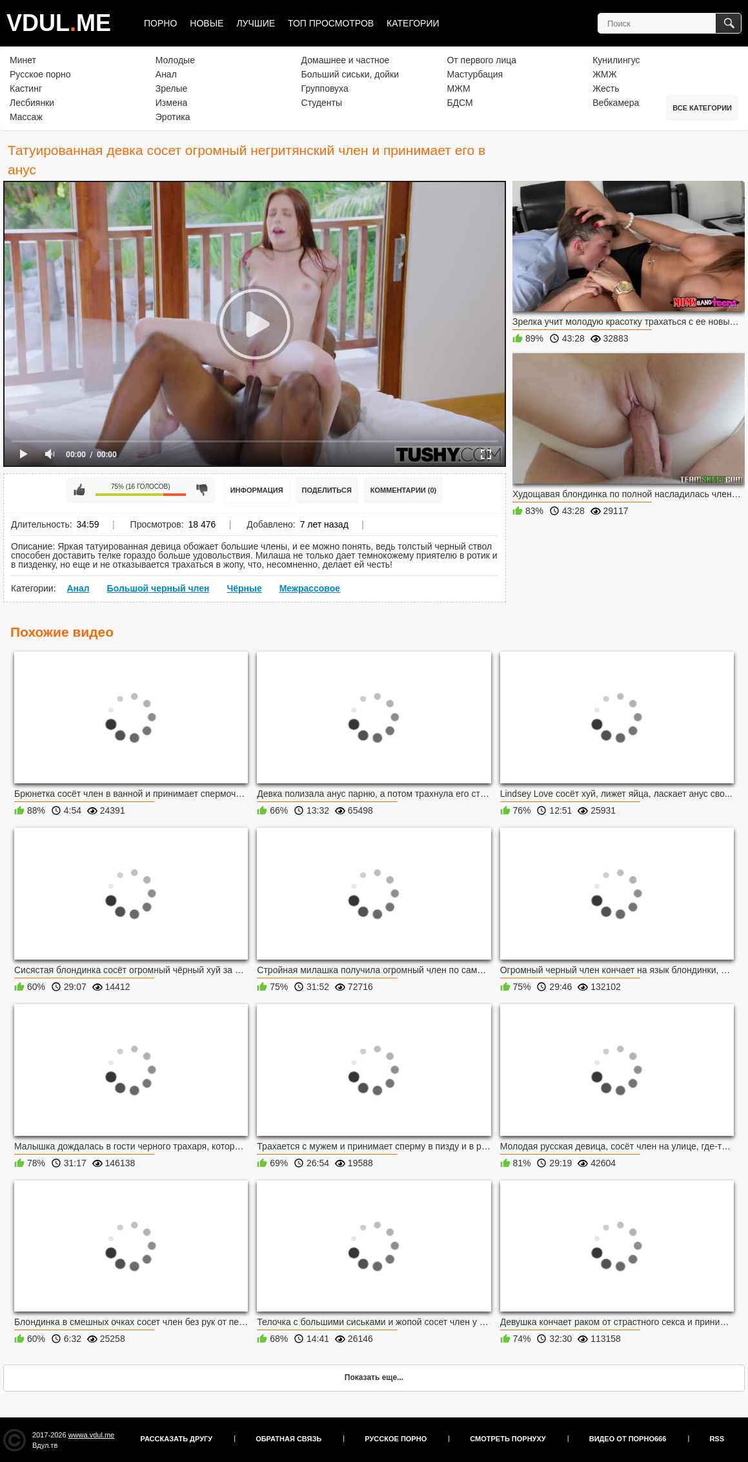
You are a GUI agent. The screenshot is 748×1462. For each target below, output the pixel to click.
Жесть (605, 88)
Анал (166, 74)
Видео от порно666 (628, 1439)
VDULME (58, 23)
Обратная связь (288, 1439)
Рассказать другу (177, 1439)
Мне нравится (79, 490)
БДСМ (459, 103)
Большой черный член (158, 588)
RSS (716, 1439)
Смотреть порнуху (507, 1439)
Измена (171, 103)
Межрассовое (309, 588)
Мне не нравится (202, 490)
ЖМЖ (604, 74)
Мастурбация (475, 74)
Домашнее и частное (345, 60)
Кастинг (26, 88)
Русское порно (40, 74)
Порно (160, 23)
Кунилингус (616, 60)
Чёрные (244, 588)
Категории (413, 23)
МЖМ (458, 88)
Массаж (26, 117)
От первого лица (481, 60)
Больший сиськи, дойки (350, 74)
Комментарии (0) (403, 490)
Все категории (702, 108)
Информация (256, 490)
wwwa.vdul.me (91, 1435)
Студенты (321, 103)
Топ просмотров (331, 23)
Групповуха (325, 88)
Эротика (173, 117)
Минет (23, 60)
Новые (206, 23)
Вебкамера (615, 103)
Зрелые (172, 88)
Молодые (175, 60)
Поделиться (327, 490)
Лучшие (255, 23)
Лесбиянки (32, 103)
